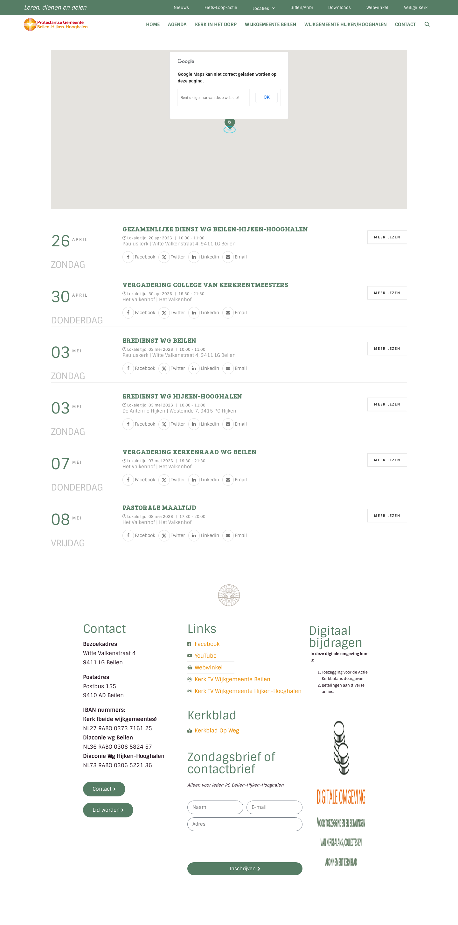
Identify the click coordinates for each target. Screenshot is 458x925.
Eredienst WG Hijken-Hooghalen (182, 396)
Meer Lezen (387, 237)
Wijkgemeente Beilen (270, 25)
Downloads (338, 8)
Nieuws (178, 8)
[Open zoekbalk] (427, 24)
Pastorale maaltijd (159, 507)
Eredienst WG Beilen (159, 340)
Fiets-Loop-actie (218, 8)
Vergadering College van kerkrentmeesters (205, 284)
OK (267, 97)
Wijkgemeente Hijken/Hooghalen (345, 25)
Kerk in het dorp (216, 25)
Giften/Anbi (300, 8)
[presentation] (235, 847)
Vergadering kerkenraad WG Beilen (189, 452)
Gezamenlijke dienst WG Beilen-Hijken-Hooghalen (215, 229)
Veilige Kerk (415, 8)
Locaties (262, 8)
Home (153, 25)
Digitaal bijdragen (336, 637)
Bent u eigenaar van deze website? (210, 98)
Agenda (177, 25)
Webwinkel (377, 8)
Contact (405, 25)
